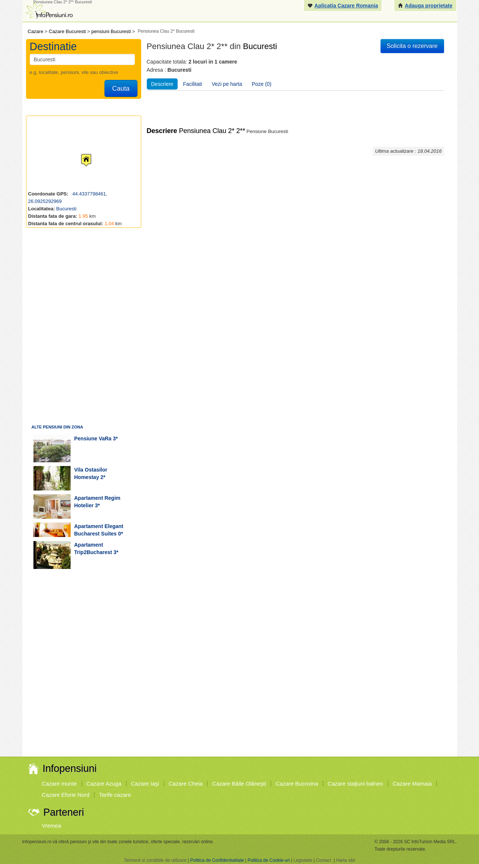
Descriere (162, 84)
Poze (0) (262, 84)
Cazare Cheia (186, 783)
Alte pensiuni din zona (57, 427)
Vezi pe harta (227, 84)
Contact (323, 860)
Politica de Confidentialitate (217, 860)
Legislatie (302, 860)
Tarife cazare (115, 794)
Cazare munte (59, 783)
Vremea (51, 825)
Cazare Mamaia (412, 783)
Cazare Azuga (103, 783)
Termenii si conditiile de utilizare (155, 860)
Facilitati (192, 84)
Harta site (345, 860)
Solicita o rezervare (412, 46)
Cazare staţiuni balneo (355, 783)
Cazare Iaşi (145, 783)
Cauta (121, 88)
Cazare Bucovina (297, 783)
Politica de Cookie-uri (268, 860)
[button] (80, 153)
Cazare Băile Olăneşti (239, 783)
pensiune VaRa (92, 438)
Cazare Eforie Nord (66, 794)
